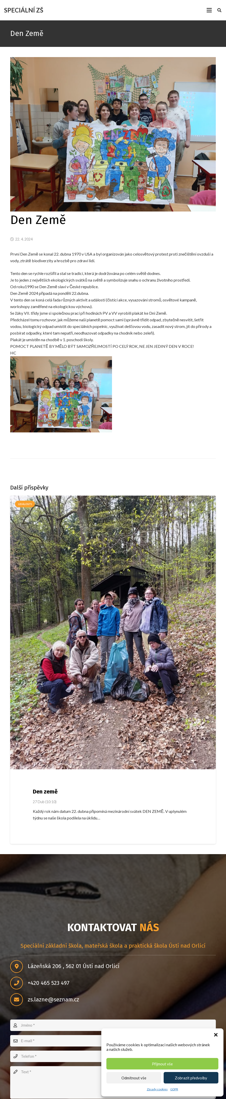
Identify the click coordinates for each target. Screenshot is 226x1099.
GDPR (174, 1089)
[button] (215, 1034)
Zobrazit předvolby (191, 1078)
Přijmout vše (162, 1064)
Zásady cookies (157, 1089)
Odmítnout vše (133, 1078)
